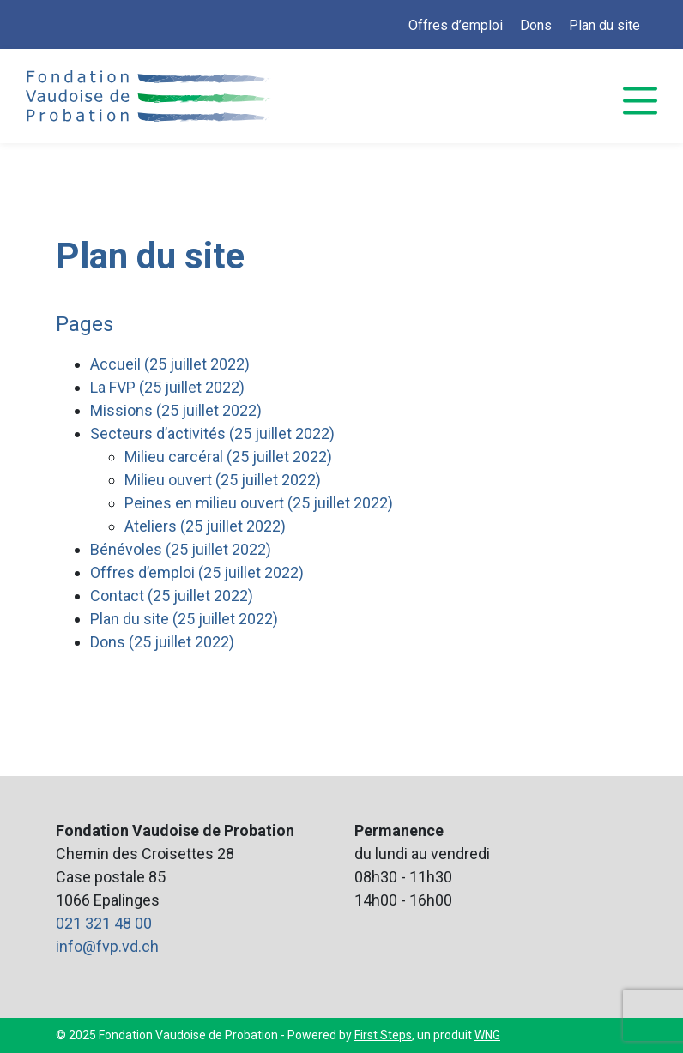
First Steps (383, 1035)
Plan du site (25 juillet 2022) (184, 619)
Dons (536, 25)
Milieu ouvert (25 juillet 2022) (222, 480)
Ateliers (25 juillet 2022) (205, 526)
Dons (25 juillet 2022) (162, 642)
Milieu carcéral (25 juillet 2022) (228, 457)
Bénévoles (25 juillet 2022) (180, 549)
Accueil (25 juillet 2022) (170, 364)
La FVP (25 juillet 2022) (167, 387)
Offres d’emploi (455, 25)
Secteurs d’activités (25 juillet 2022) (212, 433)
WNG (487, 1035)
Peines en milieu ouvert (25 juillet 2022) (258, 503)
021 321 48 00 (104, 923)
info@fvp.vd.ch (107, 946)
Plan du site (604, 25)
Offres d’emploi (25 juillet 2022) (197, 572)
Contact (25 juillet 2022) (171, 596)
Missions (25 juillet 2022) (176, 410)
